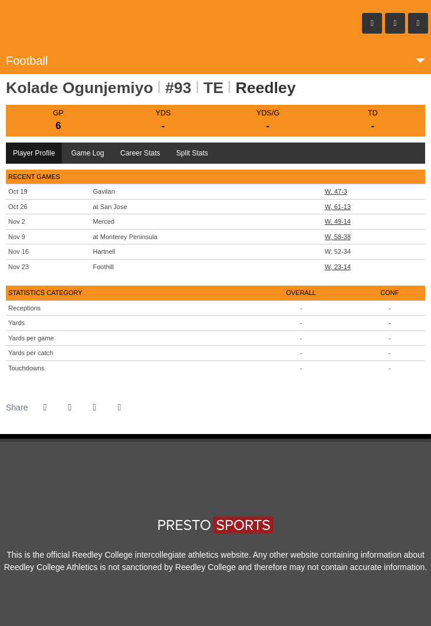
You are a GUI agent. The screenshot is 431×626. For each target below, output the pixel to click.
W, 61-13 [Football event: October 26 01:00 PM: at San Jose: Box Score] (338, 206)
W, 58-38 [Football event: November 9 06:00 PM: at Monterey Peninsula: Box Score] (338, 236)
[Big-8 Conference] (222, 484)
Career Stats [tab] (140, 153)
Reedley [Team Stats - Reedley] (265, 88)
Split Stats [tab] (192, 153)
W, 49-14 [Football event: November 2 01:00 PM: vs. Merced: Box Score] (338, 221)
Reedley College (76, 23)
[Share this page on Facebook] (44, 407)
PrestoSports (216, 522)
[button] (119, 407)
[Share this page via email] (94, 407)
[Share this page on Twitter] (69, 407)
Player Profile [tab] (34, 153)
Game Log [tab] (87, 153)
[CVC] (237, 484)
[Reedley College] (193, 484)
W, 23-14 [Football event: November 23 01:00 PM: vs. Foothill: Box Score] (338, 266)
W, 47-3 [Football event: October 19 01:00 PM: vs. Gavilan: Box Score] (336, 191)
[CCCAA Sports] (208, 484)
